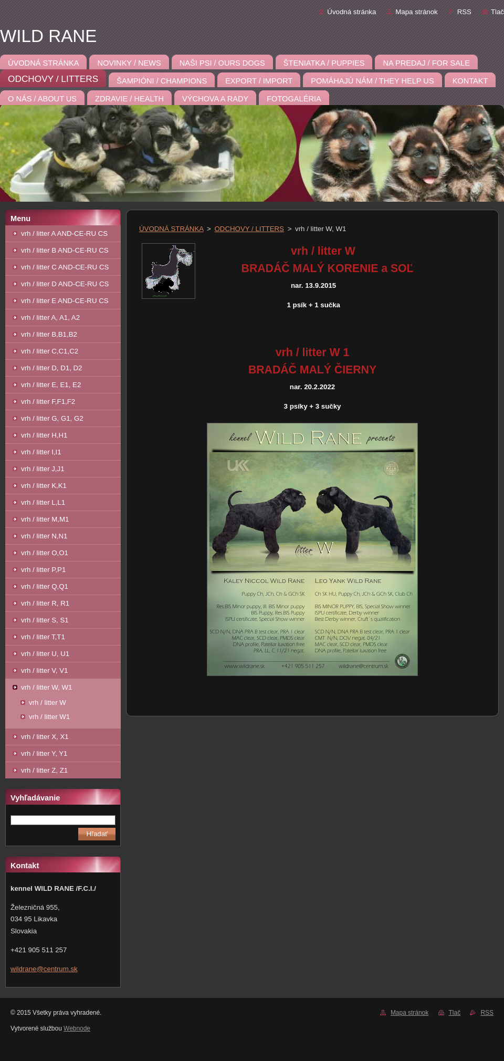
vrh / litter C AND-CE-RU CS (65, 267)
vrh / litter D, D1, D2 (51, 368)
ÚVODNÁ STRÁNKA (171, 229)
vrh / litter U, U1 (45, 654)
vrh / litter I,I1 (41, 452)
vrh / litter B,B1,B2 (49, 334)
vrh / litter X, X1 (45, 737)
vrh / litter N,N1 (44, 536)
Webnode (77, 1028)
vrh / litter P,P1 (43, 570)
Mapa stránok (416, 12)
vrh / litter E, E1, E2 (51, 385)
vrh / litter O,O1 (44, 553)
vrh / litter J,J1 (43, 469)
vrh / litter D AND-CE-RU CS (65, 284)
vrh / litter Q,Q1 (44, 586)
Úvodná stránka (351, 12)
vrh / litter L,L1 (43, 502)
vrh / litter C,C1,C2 (49, 351)
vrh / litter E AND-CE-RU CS (65, 301)
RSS (464, 12)
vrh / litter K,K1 (44, 486)
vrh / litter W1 (49, 717)
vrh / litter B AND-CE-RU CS (65, 250)
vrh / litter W (47, 702)
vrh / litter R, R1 (45, 603)
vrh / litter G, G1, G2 (52, 418)
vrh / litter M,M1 (45, 519)
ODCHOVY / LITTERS (249, 229)
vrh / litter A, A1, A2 (50, 317)
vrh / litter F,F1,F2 (48, 401)
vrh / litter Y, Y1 (44, 753)
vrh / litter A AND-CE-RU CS (64, 233)
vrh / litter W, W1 (46, 687)
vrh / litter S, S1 (45, 620)
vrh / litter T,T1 (43, 637)
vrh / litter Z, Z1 (44, 770)
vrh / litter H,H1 (44, 435)
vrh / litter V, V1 (44, 670)
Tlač (497, 12)
